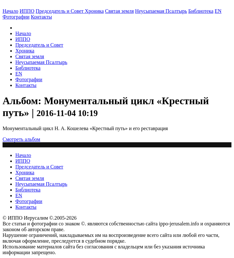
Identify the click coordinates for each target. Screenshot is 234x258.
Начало (10, 11)
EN (218, 11)
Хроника (94, 11)
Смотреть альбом (21, 139)
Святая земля (119, 11)
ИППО (27, 11)
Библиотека (201, 11)
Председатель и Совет (60, 11)
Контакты (25, 85)
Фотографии (28, 79)
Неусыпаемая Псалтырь (161, 11)
